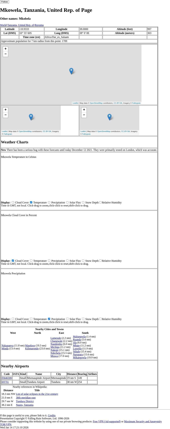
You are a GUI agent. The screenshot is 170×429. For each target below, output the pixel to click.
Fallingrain (136, 103)
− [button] (5, 54)
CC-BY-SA (118, 103)
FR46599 (7, 378)
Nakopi (54, 350)
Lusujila (77, 348)
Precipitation (58, 202)
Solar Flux (75, 202)
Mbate (76, 345)
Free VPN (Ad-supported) (107, 421)
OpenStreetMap (96, 103)
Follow (4, 1)
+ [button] (5, 49)
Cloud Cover (22, 202)
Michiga (54, 347)
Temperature (40, 202)
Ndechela (55, 353)
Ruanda (77, 339)
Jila (75, 342)
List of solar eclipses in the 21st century (37, 394)
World (3, 25)
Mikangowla (79, 357)
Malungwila (79, 336)
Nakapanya (7, 345)
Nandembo (56, 344)
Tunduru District (25, 401)
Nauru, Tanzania (24, 405)
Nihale (76, 351)
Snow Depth (92, 202)
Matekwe (30, 345)
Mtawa (54, 356)
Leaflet (75, 103)
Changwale (56, 341)
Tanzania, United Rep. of (20, 25)
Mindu (5, 348)
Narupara (78, 354)
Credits (51, 415)
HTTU (5, 382)
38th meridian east (26, 397)
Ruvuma (39, 25)
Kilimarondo (32, 348)
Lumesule (55, 338)
